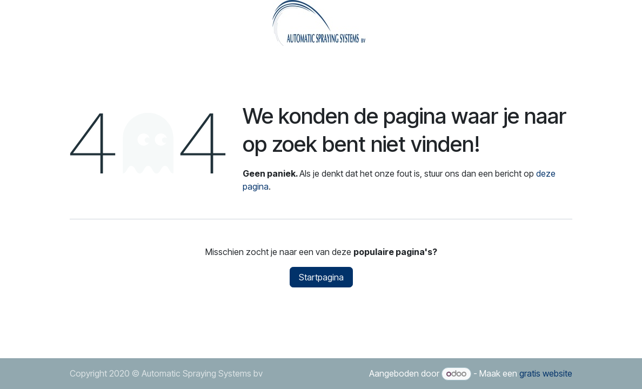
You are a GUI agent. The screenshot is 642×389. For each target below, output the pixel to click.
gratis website (545, 373)
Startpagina (321, 277)
